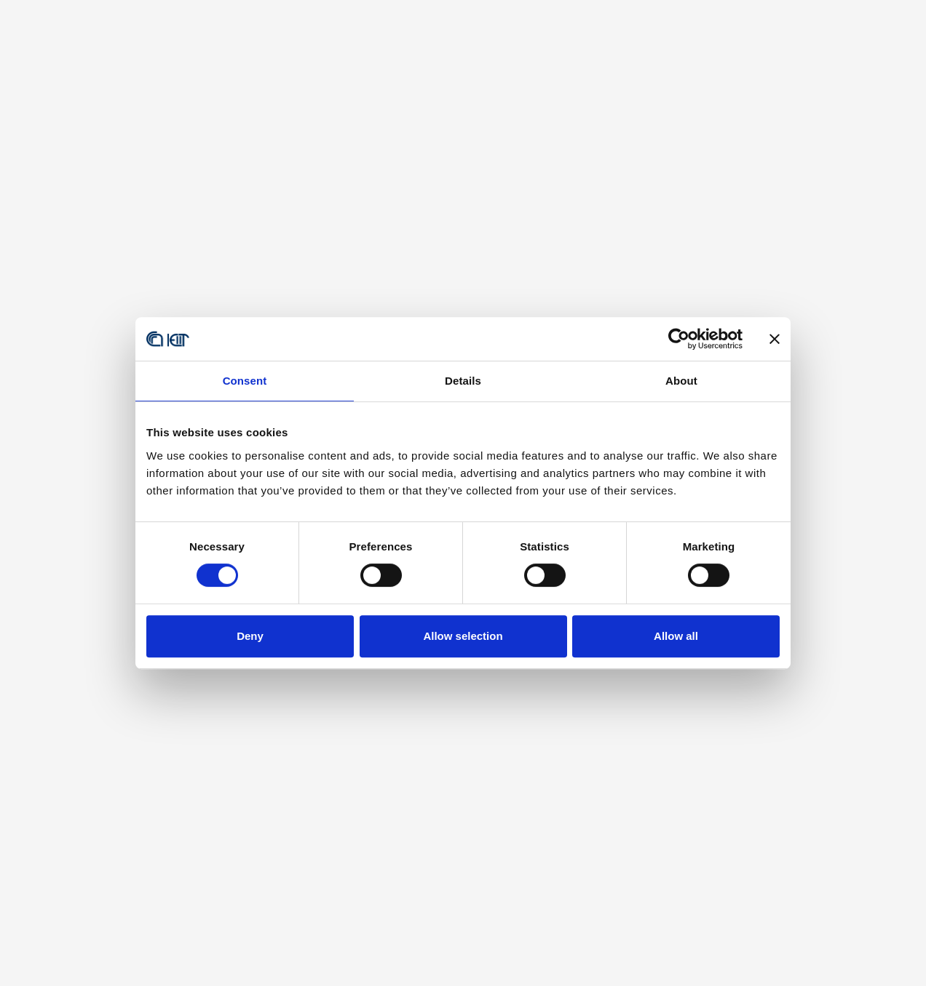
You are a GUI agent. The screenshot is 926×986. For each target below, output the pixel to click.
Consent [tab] (245, 380)
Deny (250, 636)
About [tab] (681, 380)
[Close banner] (774, 339)
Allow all (676, 636)
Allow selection (462, 636)
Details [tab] (463, 380)
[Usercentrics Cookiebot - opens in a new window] (679, 339)
